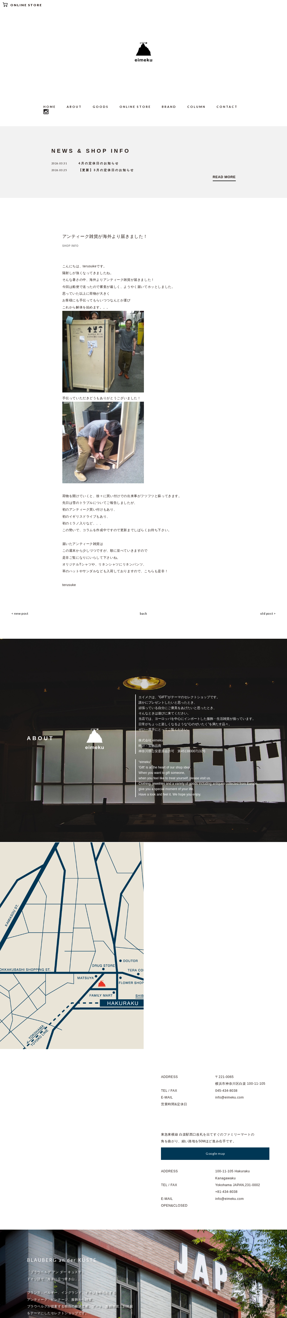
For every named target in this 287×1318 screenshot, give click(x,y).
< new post (19, 613)
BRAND (169, 106)
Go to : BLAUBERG (49, 1165)
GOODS (101, 106)
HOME (49, 106)
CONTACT (227, 106)
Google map (215, 945)
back (143, 613)
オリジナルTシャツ (77, 563)
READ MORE (224, 177)
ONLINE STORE (22, 4)
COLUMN (196, 106)
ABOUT (74, 106)
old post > (268, 613)
